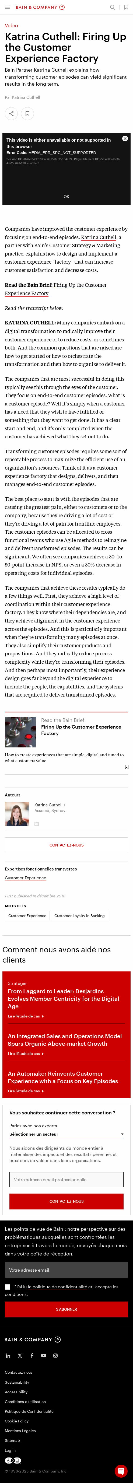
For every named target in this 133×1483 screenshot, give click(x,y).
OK (66, 196)
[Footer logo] (13, 1460)
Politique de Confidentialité (29, 1411)
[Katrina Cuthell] (17, 814)
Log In (10, 1450)
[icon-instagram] (55, 1355)
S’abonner (66, 1309)
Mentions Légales (20, 1430)
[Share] (11, 113)
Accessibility (16, 1392)
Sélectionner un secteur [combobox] (33, 1133)
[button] (7, 7)
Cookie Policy (17, 1421)
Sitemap (12, 1440)
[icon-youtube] (43, 1355)
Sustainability (17, 1382)
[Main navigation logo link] (40, 7)
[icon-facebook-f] (32, 1355)
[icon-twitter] (20, 1355)
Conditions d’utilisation (25, 1401)
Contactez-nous (67, 845)
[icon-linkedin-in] (8, 1355)
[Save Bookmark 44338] (126, 767)
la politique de (43, 1286)
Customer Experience (25, 877)
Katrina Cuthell (98, 236)
